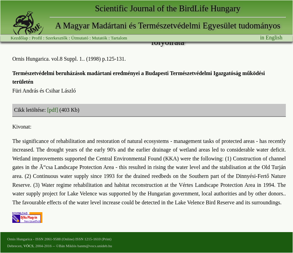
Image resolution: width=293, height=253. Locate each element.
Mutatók (99, 37)
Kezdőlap (19, 37)
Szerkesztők (56, 37)
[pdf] (52, 110)
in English (271, 37)
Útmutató (79, 37)
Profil (36, 37)
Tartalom (119, 37)
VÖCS (28, 246)
